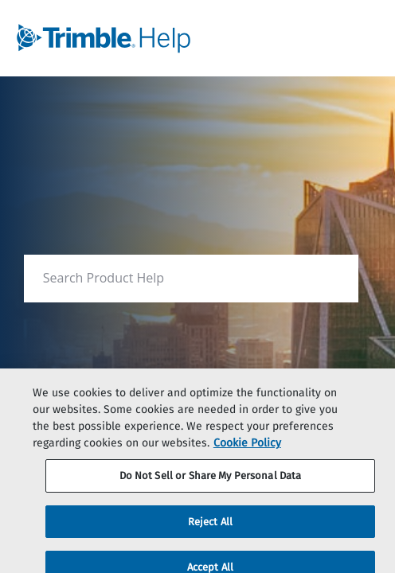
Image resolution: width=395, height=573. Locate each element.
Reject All (210, 526)
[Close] (369, 398)
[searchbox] (329, 278)
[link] (159, 38)
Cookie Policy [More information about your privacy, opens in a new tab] (247, 447)
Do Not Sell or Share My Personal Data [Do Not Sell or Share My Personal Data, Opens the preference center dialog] (210, 480)
